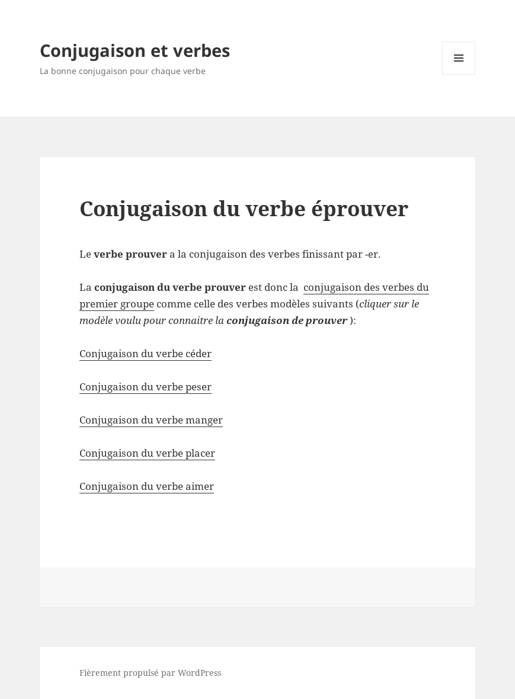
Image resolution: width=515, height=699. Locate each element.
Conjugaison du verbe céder (145, 353)
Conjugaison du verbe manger (151, 420)
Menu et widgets (459, 74)
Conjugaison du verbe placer (147, 453)
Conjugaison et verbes (135, 50)
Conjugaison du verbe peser (145, 386)
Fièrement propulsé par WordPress (150, 672)
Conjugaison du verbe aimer (146, 486)
